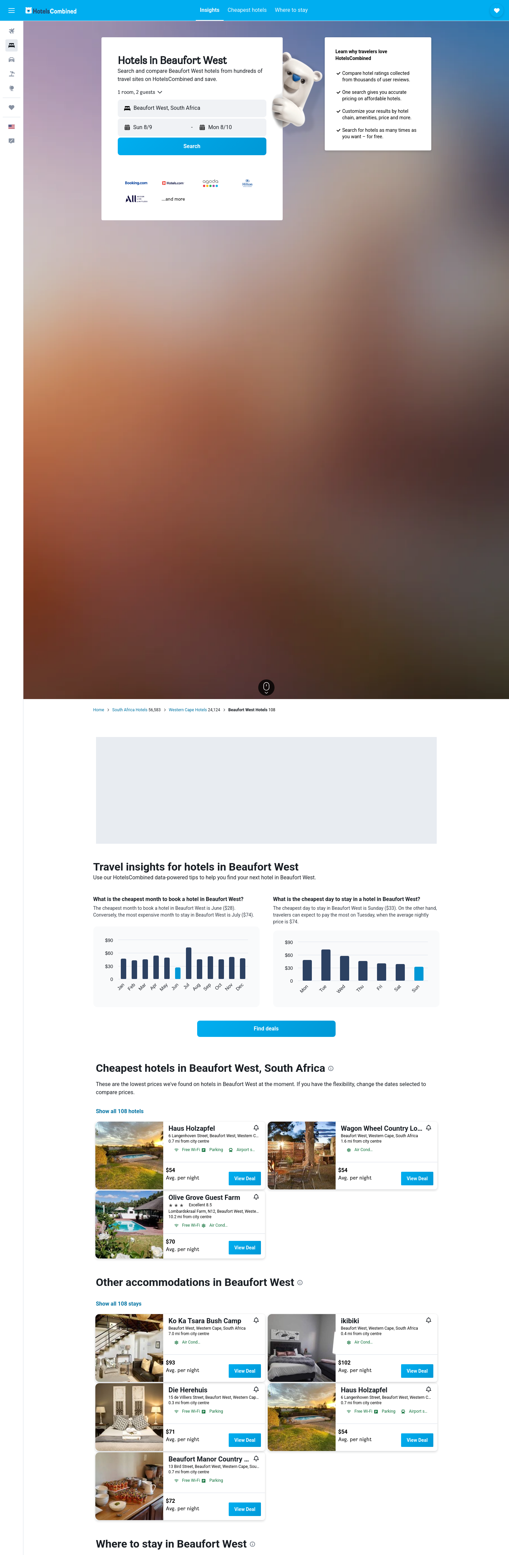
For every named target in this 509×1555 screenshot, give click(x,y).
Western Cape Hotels (188, 710)
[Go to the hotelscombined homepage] (50, 10)
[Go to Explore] (11, 88)
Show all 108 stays (119, 1304)
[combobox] (140, 92)
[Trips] (11, 107)
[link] (266, 1029)
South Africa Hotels (130, 710)
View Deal (244, 1178)
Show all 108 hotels (120, 1111)
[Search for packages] (11, 74)
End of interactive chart (101, 986)
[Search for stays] (11, 45)
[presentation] (331, 1068)
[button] (11, 10)
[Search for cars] (11, 59)
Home (98, 710)
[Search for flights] (11, 31)
